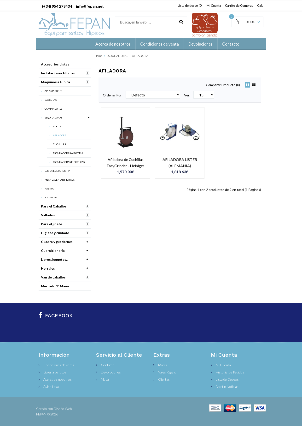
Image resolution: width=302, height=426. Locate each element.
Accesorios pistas (55, 64)
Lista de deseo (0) (190, 5)
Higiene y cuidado (55, 233)
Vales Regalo (167, 372)
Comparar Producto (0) (223, 85)
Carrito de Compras (239, 5)
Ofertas (164, 379)
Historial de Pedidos (230, 372)
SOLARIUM (51, 197)
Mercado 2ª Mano (55, 286)
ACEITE (57, 126)
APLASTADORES (53, 90)
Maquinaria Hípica (55, 82)
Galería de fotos (54, 372)
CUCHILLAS (59, 144)
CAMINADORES (53, 108)
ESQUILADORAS (117, 56)
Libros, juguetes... (54, 259)
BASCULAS (51, 99)
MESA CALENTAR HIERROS (60, 179)
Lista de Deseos (227, 379)
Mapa (105, 379)
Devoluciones (111, 372)
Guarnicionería (53, 250)
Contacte (107, 365)
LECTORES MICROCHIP (57, 170)
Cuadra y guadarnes (57, 242)
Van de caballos (53, 277)
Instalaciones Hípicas (58, 73)
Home (98, 56)
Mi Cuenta (214, 5)
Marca (162, 365)
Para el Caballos (54, 206)
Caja (260, 5)
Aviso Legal (51, 387)
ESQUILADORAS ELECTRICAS (69, 161)
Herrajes (48, 268)
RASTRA (49, 188)
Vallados (48, 215)
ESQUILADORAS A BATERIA (68, 153)
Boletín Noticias (227, 387)
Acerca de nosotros (57, 379)
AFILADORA (140, 56)
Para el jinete (51, 224)
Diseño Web (63, 409)
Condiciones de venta (58, 365)
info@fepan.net (90, 6)
